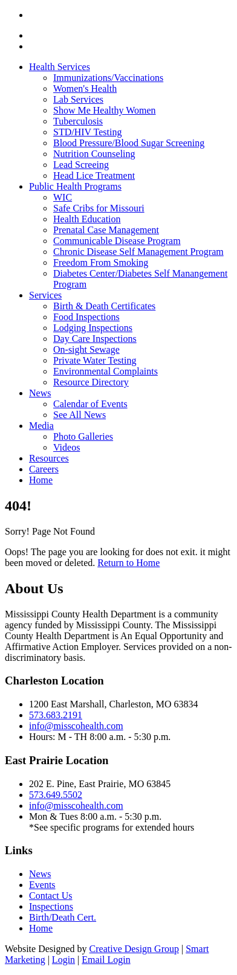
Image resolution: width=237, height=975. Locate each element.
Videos (66, 447)
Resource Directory (91, 382)
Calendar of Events (90, 404)
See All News (79, 415)
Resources (49, 458)
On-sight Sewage (86, 349)
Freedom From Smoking (100, 262)
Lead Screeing (81, 164)
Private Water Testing (94, 360)
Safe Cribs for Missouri (98, 208)
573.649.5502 (55, 795)
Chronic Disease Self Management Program (138, 251)
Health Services (59, 67)
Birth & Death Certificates (104, 306)
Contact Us (51, 895)
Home (41, 480)
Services (45, 295)
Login (63, 959)
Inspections (51, 906)
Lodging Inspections (92, 328)
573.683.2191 (55, 715)
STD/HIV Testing (87, 132)
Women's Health (85, 88)
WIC (62, 197)
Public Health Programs (75, 186)
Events (42, 885)
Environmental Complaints (105, 371)
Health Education (87, 219)
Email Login (106, 959)
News (40, 393)
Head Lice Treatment (94, 175)
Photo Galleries (83, 436)
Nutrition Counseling (94, 154)
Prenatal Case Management (106, 230)
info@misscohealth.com (76, 726)
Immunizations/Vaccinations (108, 77)
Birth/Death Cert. (62, 917)
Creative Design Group (134, 949)
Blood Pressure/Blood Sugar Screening (128, 143)
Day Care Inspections (95, 338)
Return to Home (128, 563)
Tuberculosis (78, 121)
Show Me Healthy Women (104, 110)
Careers (44, 469)
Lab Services (78, 99)
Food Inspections (86, 317)
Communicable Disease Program (117, 241)
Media (41, 425)
